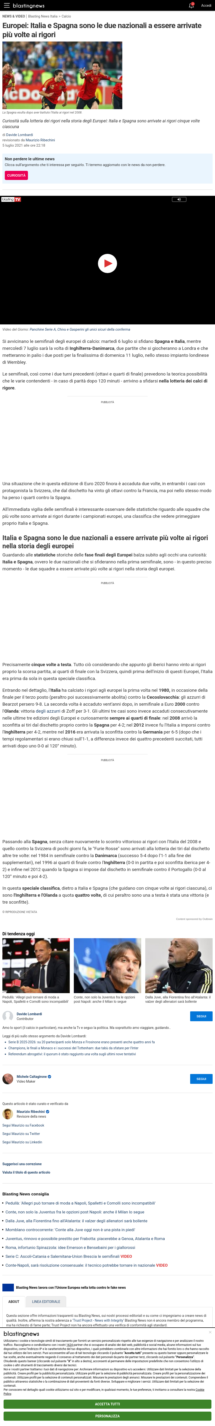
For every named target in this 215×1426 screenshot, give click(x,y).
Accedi (206, 5)
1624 (69, 1345)
